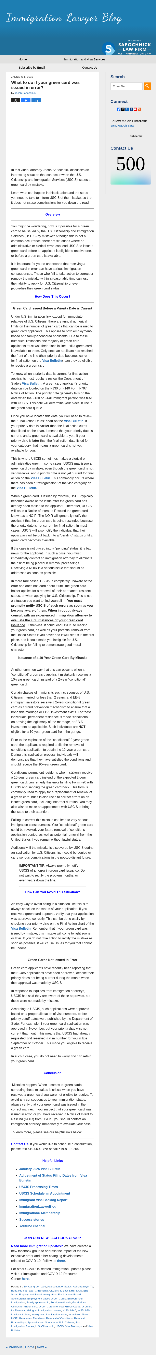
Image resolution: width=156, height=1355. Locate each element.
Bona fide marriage (22, 1276)
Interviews (75, 1300)
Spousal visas (35, 1308)
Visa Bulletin (52, 346)
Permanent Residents (32, 1304)
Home (23, 45)
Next (42, 1333)
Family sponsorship (37, 1288)
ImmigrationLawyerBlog (37, 1192)
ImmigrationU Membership (40, 1198)
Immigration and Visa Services (84, 45)
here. (25, 1264)
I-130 (66, 1296)
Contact (89, 53)
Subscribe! (136, 130)
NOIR (14, 1304)
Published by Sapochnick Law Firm (126, 20)
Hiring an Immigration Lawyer (44, 1296)
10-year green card (35, 1272)
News (85, 1300)
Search (147, 71)
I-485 (81, 1296)
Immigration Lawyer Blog (49, 19)
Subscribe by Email (32, 53)
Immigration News (56, 1300)
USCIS (60, 1312)
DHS (72, 1276)
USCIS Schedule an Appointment (44, 1179)
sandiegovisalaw (121, 120)
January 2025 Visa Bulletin (39, 1154)
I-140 (73, 1296)
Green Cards (72, 1292)
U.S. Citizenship (44, 1312)
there (61, 1246)
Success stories (31, 1205)
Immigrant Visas (20, 1300)
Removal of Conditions (59, 1304)
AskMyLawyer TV (83, 1272)
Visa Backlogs (73, 1312)
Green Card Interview (51, 1292)
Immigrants (37, 1300)
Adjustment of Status (59, 1272)
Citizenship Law (58, 1276)
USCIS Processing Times (38, 1172)
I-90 (87, 1296)
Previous (14, 1333)
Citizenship (41, 1276)
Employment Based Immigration (37, 1280)
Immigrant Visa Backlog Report (43, 1185)
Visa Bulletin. (32, 369)
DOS (79, 1276)
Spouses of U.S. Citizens (59, 1308)
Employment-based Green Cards (46, 1284)
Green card (30, 1292)
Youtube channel (32, 1212)
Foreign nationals (61, 1288)
